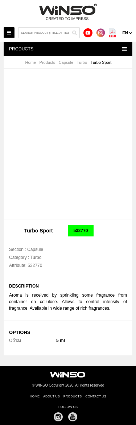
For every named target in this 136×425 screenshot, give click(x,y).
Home (30, 63)
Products (47, 63)
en (125, 32)
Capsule (66, 63)
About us (51, 396)
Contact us (95, 396)
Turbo (82, 63)
